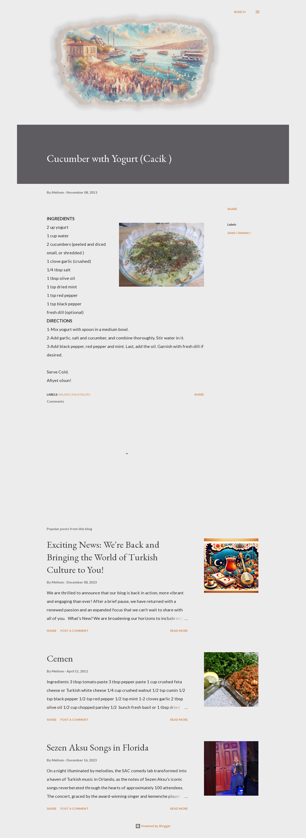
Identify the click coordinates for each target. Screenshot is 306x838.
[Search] (240, 11)
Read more (179, 630)
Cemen (60, 658)
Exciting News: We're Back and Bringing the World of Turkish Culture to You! (103, 556)
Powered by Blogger (153, 826)
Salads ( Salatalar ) (239, 233)
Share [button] (232, 209)
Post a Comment (74, 630)
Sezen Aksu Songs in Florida (98, 747)
